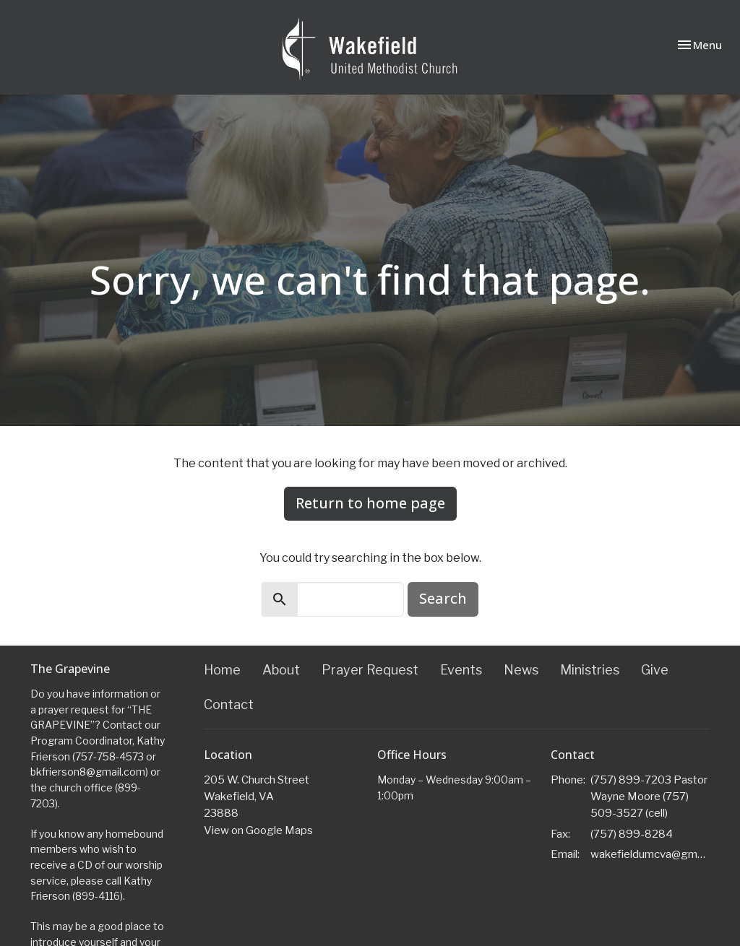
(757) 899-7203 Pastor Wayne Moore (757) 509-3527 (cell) (648, 796)
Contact (229, 704)
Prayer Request (370, 669)
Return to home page (370, 503)
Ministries (589, 669)
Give (654, 669)
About (281, 669)
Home (222, 669)
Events (461, 669)
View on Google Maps (258, 830)
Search (443, 598)
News (521, 669)
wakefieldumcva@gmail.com (650, 854)
